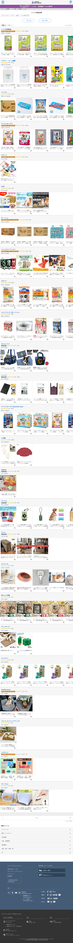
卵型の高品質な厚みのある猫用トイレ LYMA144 (24, 588)
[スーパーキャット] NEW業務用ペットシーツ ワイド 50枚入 (8, 86)
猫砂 (17, 15)
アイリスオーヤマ (7, 124)
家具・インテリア (6, 833)
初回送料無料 (8, 31)
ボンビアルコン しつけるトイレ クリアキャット (24, 336)
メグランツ (4, 752)
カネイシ (4, 281)
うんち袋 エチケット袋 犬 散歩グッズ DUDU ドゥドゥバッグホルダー (57, 275)
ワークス (4, 501)
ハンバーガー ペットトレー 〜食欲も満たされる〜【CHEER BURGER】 (8, 495)
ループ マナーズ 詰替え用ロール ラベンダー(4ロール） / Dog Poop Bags (24, 683)
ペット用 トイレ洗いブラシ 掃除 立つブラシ (40, 808)
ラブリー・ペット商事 (8, 61)
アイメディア (5, 627)
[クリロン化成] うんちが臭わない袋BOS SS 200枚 (57, 116)
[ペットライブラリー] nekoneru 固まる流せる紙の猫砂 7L (40, 117)
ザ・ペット (4, 218)
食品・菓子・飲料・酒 (7, 848)
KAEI (3, 186)
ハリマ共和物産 (6, 29)
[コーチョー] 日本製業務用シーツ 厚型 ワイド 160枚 (8, 117)
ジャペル (4, 92)
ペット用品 (13, 9)
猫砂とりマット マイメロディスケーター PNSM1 (24, 462)
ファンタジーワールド (8, 249)
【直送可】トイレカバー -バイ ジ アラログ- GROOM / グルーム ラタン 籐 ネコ (40, 557)
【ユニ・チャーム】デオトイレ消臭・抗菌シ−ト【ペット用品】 (8, 54)
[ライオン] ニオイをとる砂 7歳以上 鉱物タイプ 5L (40, 85)
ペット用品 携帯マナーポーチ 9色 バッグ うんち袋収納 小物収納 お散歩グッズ (40, 526)
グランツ (4, 155)
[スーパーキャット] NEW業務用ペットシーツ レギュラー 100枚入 (24, 86)
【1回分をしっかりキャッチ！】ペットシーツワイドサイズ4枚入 (24, 400)
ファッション (5, 829)
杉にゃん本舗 (5, 595)
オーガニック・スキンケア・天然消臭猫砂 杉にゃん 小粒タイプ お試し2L (40, 620)
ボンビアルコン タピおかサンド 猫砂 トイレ (40, 336)
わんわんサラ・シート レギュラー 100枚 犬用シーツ (57, 243)
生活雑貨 (7, 9)
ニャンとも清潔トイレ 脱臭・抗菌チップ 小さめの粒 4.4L (57, 306)
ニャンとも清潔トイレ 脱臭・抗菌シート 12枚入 (40, 305)
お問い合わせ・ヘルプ (12, 869)
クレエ (3, 532)
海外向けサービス (14, 926)
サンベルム (4, 784)
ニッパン (4, 375)
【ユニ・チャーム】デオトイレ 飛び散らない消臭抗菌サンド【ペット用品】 (57, 54)
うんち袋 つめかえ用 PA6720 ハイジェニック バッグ (40, 274)
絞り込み (29, 20)
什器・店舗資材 (6, 841)
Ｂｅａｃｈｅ (5, 344)
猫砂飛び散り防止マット (7, 650)
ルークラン (4, 658)
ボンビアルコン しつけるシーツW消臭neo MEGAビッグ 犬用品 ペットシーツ (57, 337)
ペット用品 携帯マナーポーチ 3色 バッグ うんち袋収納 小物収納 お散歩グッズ (24, 526)
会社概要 (9, 876)
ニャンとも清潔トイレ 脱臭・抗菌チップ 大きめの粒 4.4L (8, 306)
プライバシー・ (15, 871)
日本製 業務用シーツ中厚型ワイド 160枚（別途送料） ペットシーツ (40, 243)
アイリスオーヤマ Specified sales (12, 406)
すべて (2, 9)
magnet (3, 469)
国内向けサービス (11, 924)
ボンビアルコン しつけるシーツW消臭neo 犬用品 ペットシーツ (8, 337)
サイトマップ (10, 873)
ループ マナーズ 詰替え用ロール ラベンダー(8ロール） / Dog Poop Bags (57, 683)
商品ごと (10, 25)
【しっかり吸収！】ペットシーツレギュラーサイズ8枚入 (40, 400)
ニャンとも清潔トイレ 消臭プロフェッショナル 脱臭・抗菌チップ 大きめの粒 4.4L (24, 306)
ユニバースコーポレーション (10, 312)
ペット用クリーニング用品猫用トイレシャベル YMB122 (40, 589)
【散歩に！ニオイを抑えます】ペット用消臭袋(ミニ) (8, 399)
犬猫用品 (20, 9)
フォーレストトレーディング (10, 721)
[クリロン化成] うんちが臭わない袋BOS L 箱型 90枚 (24, 117)
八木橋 (3, 438)
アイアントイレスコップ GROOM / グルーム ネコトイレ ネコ (8, 557)
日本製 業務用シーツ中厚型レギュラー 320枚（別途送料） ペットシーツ (24, 243)
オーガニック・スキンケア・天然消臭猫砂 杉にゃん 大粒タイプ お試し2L (24, 620)
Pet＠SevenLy (6, 689)
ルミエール (4, 564)
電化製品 (4, 845)
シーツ (12, 15)
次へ (70, 818)
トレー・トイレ (5, 15)
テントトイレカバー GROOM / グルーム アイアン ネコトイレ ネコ (24, 557)
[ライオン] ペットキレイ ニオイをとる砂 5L (57, 85)
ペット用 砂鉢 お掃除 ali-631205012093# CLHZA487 (8, 588)
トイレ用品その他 (25, 15)
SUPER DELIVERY (13, 881)
